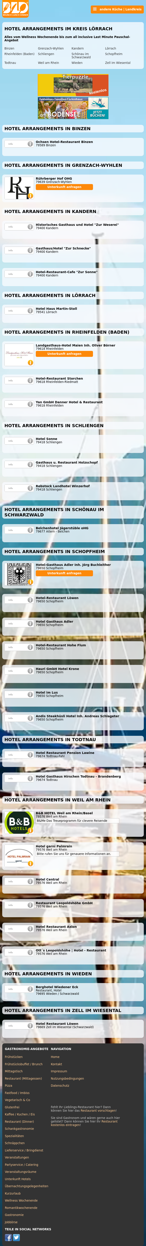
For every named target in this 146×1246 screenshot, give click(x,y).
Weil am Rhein (48, 63)
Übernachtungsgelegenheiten (26, 1186)
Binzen (9, 48)
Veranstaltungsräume (20, 1172)
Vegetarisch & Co (17, 1100)
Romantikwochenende (21, 1208)
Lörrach (110, 48)
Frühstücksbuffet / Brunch (24, 1064)
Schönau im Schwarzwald (81, 55)
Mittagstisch (14, 1071)
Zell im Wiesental (118, 63)
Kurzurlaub (13, 1193)
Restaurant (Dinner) (19, 1121)
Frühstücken (14, 1057)
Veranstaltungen (17, 1157)
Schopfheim (114, 54)
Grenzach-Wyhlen (51, 48)
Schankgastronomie (19, 1128)
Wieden (77, 63)
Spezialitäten (14, 1136)
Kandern (78, 48)
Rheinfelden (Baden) (19, 54)
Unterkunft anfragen (64, 187)
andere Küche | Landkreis (117, 9)
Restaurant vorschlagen (98, 1110)
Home (55, 1057)
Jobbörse (11, 1222)
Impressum (59, 1071)
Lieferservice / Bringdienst (24, 1150)
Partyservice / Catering (21, 1164)
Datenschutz (60, 1085)
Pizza (8, 1085)
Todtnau (10, 63)
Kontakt (56, 1064)
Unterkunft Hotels (18, 1179)
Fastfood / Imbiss (17, 1093)
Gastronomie (14, 1215)
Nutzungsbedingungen (67, 1078)
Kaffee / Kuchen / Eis (20, 1114)
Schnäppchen (15, 1143)
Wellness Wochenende (21, 1200)
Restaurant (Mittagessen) (23, 1078)
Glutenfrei (12, 1107)
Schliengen (46, 54)
